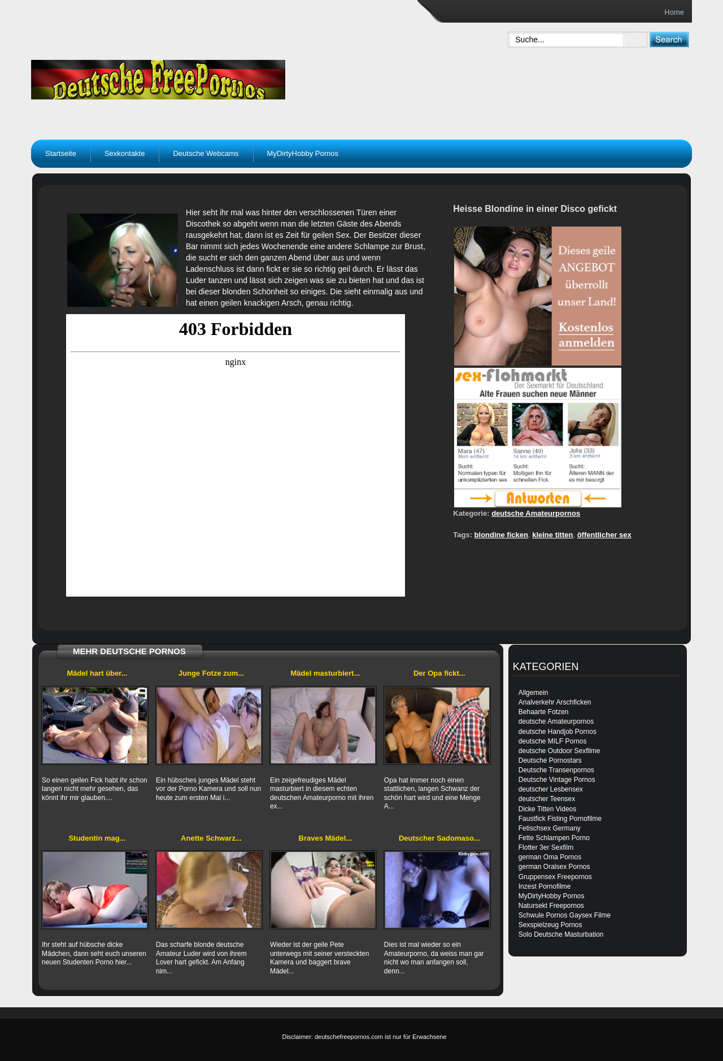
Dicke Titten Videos (548, 809)
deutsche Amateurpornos (535, 513)
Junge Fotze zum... (211, 673)
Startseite (60, 153)
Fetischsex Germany (550, 828)
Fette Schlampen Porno (554, 838)
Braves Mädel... (325, 838)
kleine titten (552, 534)
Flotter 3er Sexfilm (546, 847)
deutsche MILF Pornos (553, 741)
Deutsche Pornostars (550, 760)
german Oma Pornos (550, 857)
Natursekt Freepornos (551, 906)
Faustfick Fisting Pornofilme (560, 819)
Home (674, 12)
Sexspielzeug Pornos (550, 925)
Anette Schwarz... (211, 838)
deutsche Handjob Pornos (557, 732)
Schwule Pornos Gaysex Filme (565, 915)
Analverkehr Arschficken (555, 702)
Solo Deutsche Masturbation (561, 934)
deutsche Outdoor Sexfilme (559, 751)
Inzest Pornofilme (545, 886)
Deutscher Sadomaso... (439, 838)
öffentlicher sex (604, 534)
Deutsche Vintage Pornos (557, 780)
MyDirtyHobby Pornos (302, 153)
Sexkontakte (124, 153)
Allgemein (533, 693)
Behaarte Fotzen (544, 712)
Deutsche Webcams (205, 153)
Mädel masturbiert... (325, 673)
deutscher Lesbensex (551, 789)
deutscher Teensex (547, 799)
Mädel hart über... (97, 673)
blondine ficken (501, 534)
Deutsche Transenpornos (556, 770)
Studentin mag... (96, 838)
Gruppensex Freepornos (555, 877)
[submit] (669, 39)
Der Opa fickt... (439, 673)
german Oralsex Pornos (554, 867)
